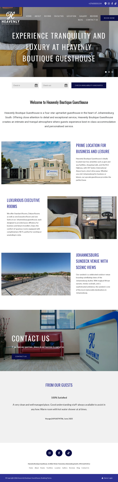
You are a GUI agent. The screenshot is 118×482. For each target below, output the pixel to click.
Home (29, 16)
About (38, 16)
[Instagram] (109, 3)
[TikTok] (115, 3)
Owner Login (107, 478)
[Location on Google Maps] (105, 3)
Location (71, 16)
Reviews (94, 16)
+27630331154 (95, 3)
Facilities (59, 16)
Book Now (109, 18)
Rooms (47, 16)
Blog (80, 20)
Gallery (83, 16)
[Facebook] (112, 3)
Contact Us (92, 20)
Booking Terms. (46, 478)
